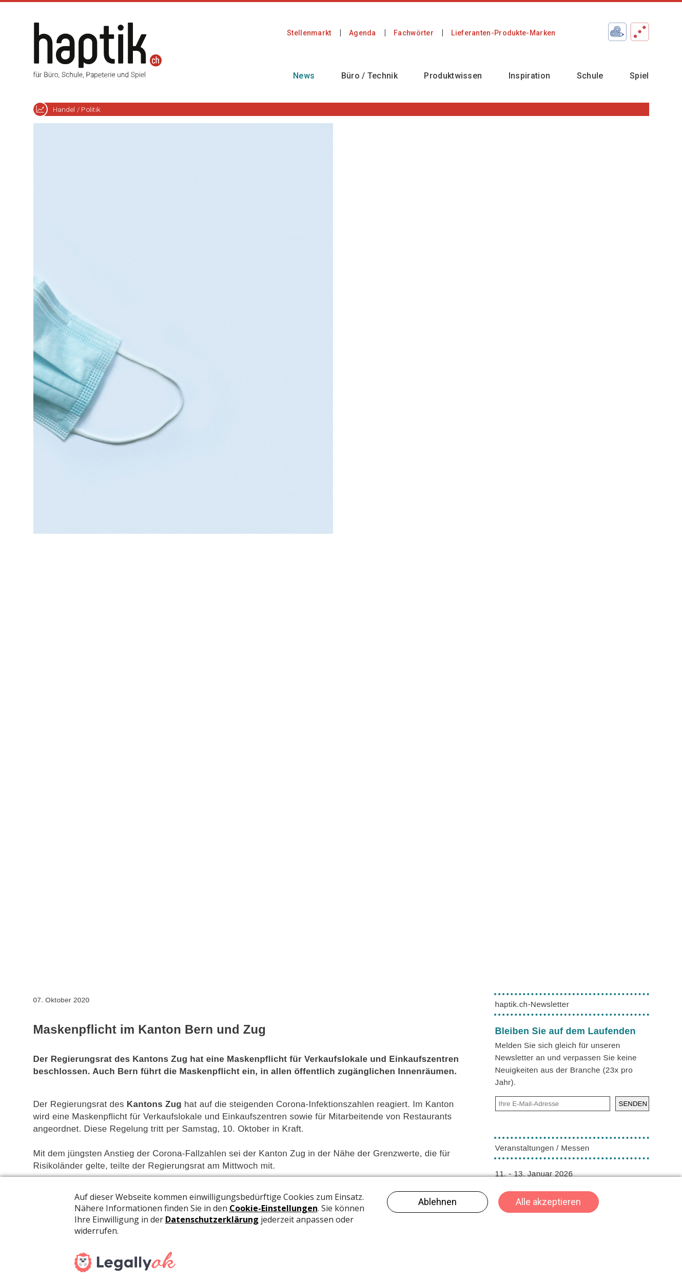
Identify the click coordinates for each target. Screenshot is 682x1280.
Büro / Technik (369, 76)
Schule (590, 76)
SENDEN (633, 1104)
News (304, 76)
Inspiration (529, 76)
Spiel (639, 76)
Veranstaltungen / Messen (542, 1147)
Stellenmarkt (309, 33)
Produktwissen (453, 76)
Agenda (362, 33)
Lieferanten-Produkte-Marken (503, 33)
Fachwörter (414, 33)
